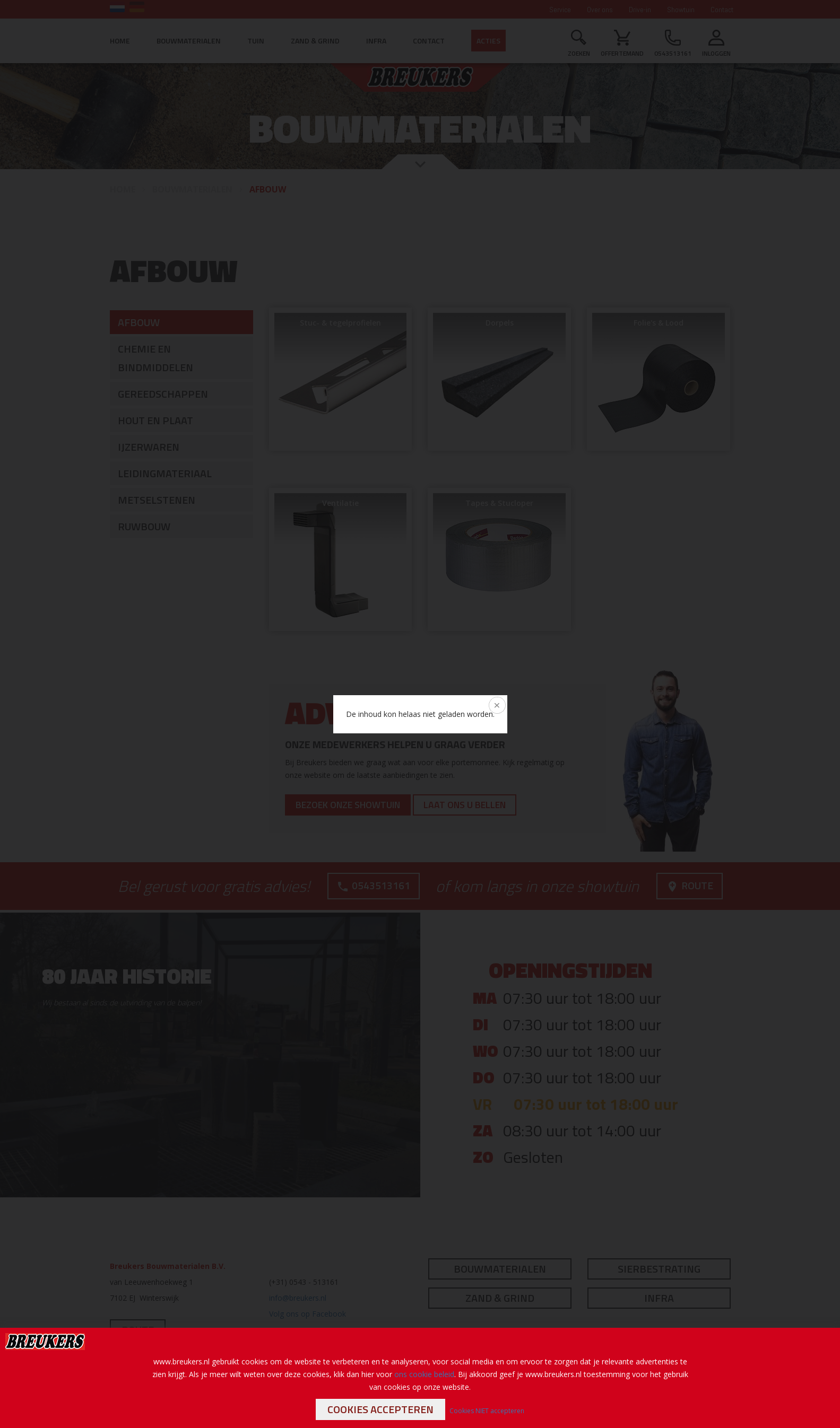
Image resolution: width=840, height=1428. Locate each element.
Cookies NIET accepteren (486, 1410)
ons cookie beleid (424, 1374)
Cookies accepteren (380, 1409)
